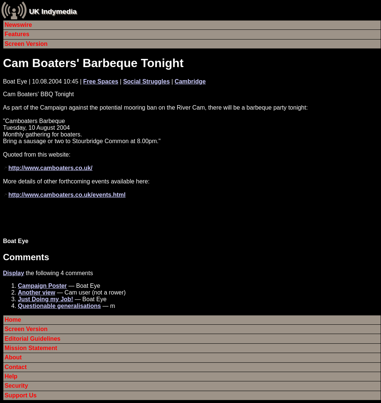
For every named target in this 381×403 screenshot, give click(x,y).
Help (10, 376)
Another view (36, 292)
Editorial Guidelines (32, 339)
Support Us (20, 395)
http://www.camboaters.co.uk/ (50, 168)
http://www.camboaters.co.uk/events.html (66, 195)
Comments (26, 257)
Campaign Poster (42, 286)
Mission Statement (30, 348)
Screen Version (26, 44)
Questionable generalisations (59, 306)
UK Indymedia (53, 11)
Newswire (18, 25)
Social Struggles (146, 81)
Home (12, 320)
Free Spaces (100, 81)
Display (13, 273)
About (13, 357)
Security (16, 385)
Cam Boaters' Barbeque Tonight (93, 63)
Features (16, 34)
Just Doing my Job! (45, 299)
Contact (15, 367)
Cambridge (190, 81)
